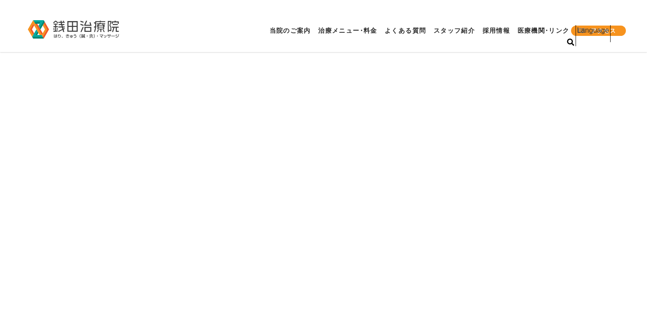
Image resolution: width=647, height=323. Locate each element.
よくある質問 (401, 30)
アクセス (598, 30)
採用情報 (495, 30)
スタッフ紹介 (452, 30)
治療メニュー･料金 (342, 30)
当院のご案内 (283, 30)
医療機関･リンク (544, 30)
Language (599, 15)
